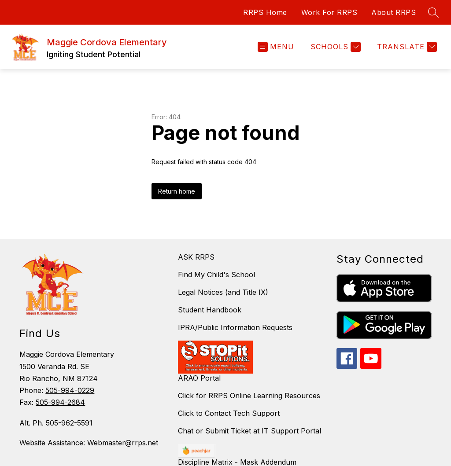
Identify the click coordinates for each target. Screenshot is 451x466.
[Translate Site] (406, 46)
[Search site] (433, 12)
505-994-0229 (69, 390)
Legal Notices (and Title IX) (223, 292)
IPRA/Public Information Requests (235, 327)
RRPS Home (265, 12)
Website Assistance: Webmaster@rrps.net (88, 442)
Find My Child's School (216, 274)
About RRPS (393, 12)
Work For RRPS (329, 12)
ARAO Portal (199, 378)
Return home (176, 191)
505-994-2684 (60, 402)
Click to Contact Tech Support (229, 413)
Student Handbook (209, 309)
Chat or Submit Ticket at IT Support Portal (249, 430)
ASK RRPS (196, 257)
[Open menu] (276, 46)
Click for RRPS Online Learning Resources (249, 395)
